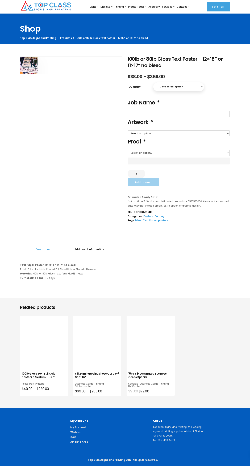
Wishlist (75, 432)
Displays (105, 7)
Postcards (28, 384)
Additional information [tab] (89, 249)
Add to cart (143, 182)
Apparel (153, 7)
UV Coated (134, 386)
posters (163, 220)
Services (167, 7)
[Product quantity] (136, 174)
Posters (148, 216)
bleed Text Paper (146, 220)
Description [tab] (43, 249)
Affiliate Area (79, 442)
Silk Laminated (83, 386)
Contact (182, 7)
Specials (133, 384)
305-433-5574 (166, 440)
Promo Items (136, 7)
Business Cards (84, 384)
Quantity (135, 86)
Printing (119, 7)
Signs (93, 7)
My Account (78, 427)
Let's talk (218, 7)
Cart (73, 437)
